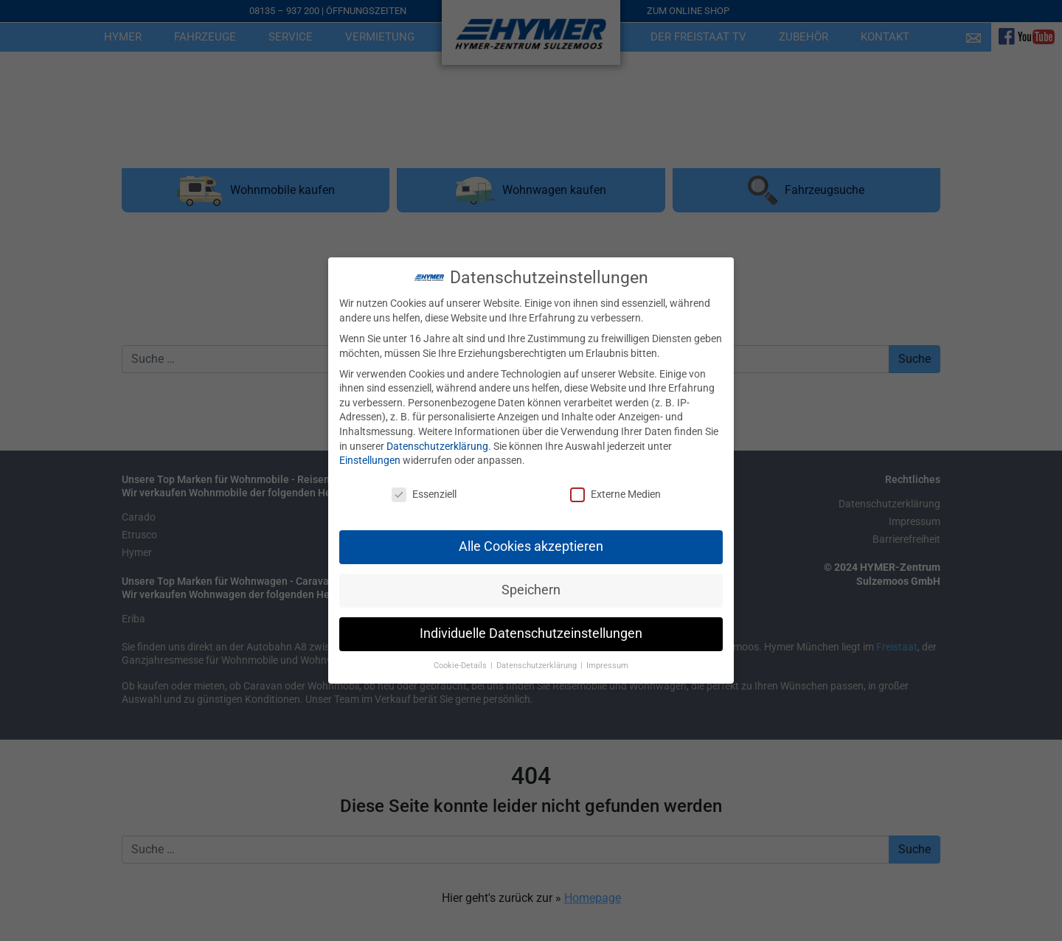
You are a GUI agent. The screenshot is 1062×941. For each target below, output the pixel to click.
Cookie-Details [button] (461, 653)
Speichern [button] (531, 577)
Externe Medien (615, 482)
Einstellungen (369, 448)
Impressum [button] (607, 653)
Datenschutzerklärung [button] (537, 653)
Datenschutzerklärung (437, 434)
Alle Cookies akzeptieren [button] (531, 534)
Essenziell (424, 482)
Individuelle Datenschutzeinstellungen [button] (531, 621)
